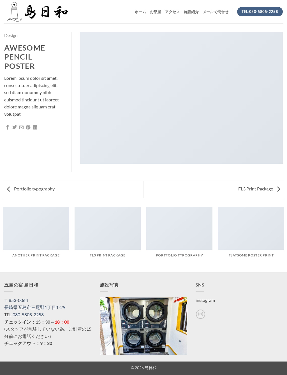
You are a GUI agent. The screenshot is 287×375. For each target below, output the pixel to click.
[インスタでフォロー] (200, 314)
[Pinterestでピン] (28, 127)
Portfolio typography (31, 188)
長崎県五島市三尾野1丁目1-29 (34, 307)
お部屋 (155, 12)
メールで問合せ (216, 12)
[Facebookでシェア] (7, 127)
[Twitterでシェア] (14, 127)
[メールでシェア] (21, 127)
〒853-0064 (16, 300)
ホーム (140, 12)
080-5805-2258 (28, 314)
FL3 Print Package (259, 188)
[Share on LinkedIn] (35, 127)
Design (11, 35)
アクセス (172, 12)
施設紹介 (191, 12)
